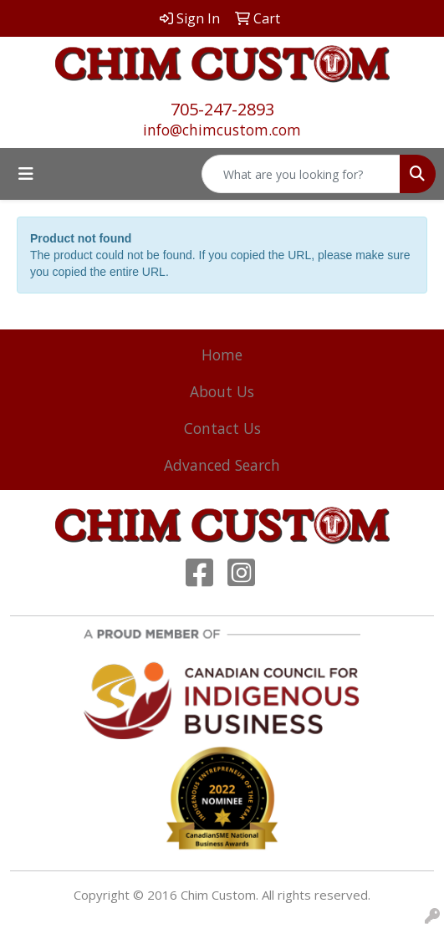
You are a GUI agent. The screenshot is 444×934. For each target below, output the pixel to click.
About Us (222, 391)
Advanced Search (222, 465)
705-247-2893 (222, 109)
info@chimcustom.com (222, 130)
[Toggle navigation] (25, 174)
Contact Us (222, 428)
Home (222, 355)
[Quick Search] (301, 174)
